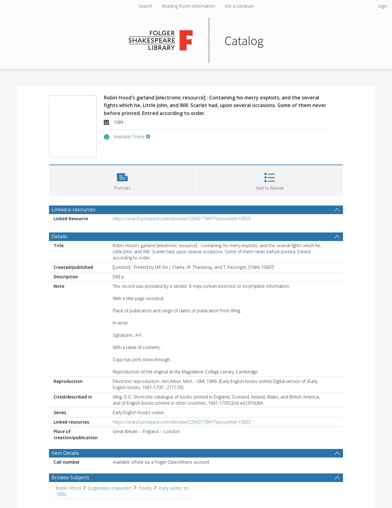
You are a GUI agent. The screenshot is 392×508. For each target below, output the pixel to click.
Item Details (65, 453)
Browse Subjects (70, 477)
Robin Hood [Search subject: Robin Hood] (68, 488)
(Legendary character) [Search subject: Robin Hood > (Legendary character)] (110, 488)
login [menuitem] (382, 6)
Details (59, 236)
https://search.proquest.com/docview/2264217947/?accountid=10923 (182, 218)
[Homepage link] (196, 39)
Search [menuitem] (145, 6)
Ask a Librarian (239, 6)
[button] (122, 179)
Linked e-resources (73, 209)
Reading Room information (188, 6)
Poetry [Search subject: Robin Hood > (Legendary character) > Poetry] (145, 488)
